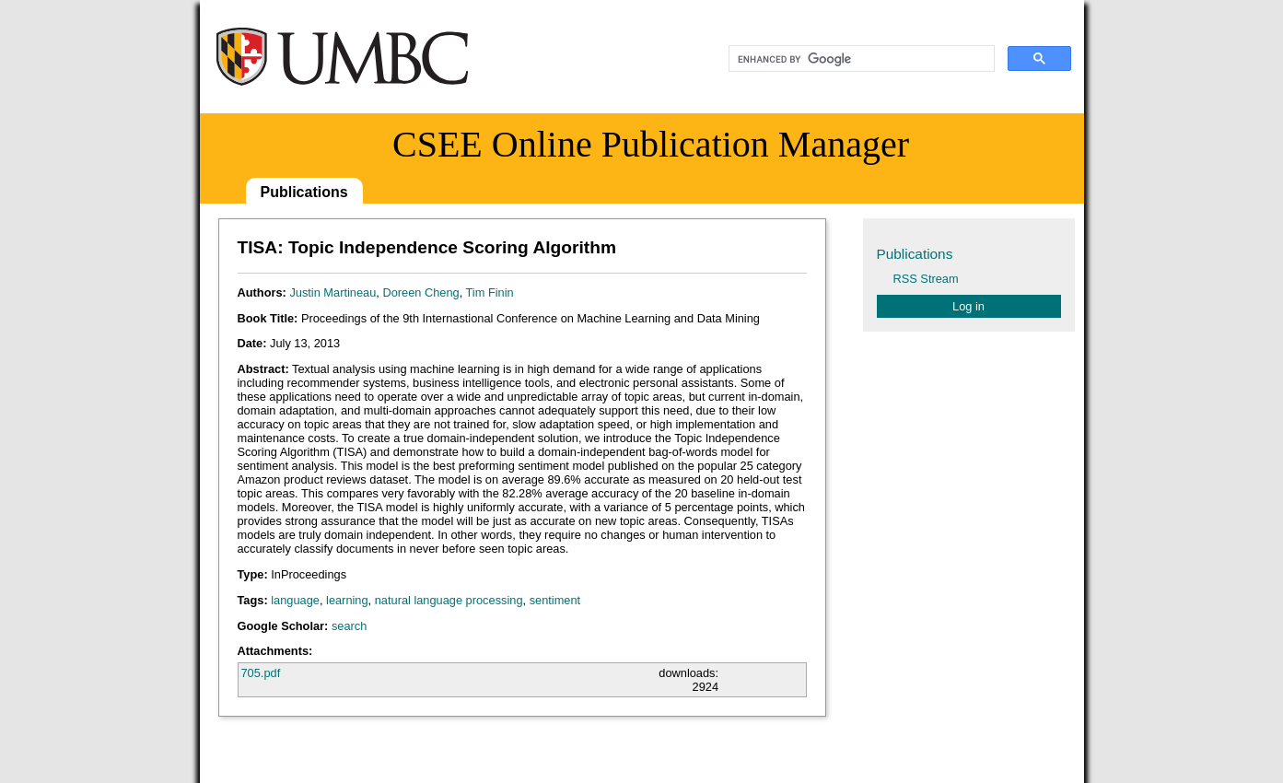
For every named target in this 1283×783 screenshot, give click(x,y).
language (295, 600)
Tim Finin (490, 292)
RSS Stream (926, 279)
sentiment (555, 600)
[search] (860, 59)
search (349, 626)
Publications (304, 192)
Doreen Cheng (420, 292)
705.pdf (261, 673)
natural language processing (449, 600)
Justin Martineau (332, 292)
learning (347, 600)
